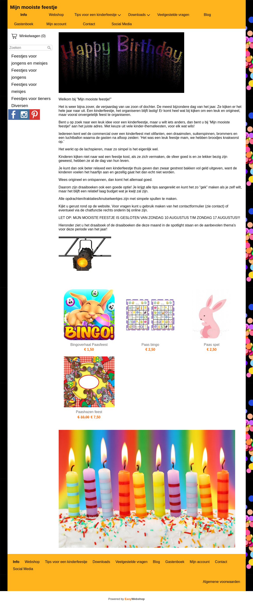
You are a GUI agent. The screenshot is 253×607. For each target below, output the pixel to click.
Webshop (56, 15)
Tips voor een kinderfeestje (98, 15)
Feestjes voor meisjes (24, 88)
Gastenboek (23, 24)
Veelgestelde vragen (173, 15)
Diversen (19, 105)
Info (24, 15)
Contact (89, 24)
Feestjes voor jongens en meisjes (29, 59)
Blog (207, 15)
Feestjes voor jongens (24, 74)
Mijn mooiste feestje (33, 7)
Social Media (122, 24)
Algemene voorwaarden (221, 582)
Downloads (139, 15)
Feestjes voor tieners (31, 98)
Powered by (126, 599)
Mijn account (56, 24)
